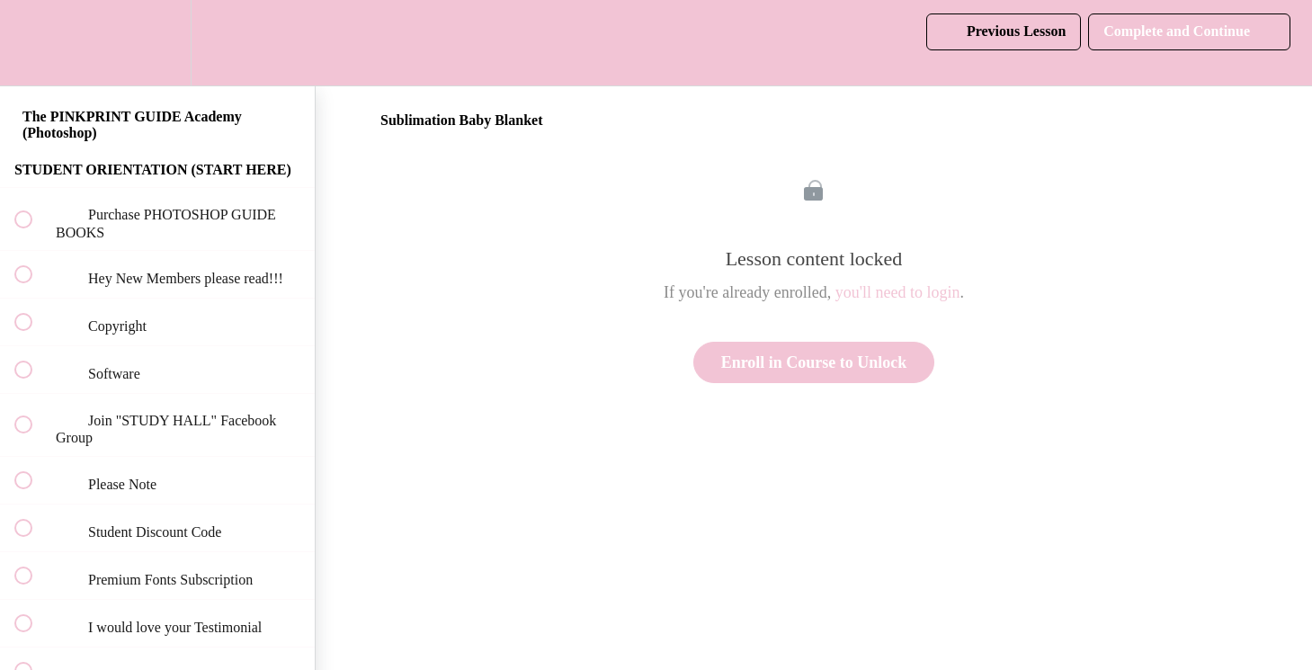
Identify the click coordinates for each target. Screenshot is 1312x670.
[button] (33, 42)
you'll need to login (897, 292)
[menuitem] (157, 42)
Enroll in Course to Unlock (814, 362)
